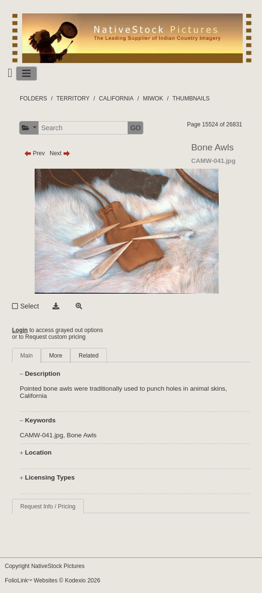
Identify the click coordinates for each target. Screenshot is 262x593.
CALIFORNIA (116, 98)
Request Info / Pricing (48, 506)
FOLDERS (33, 98)
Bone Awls (82, 435)
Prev (34, 153)
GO (135, 128)
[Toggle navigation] (26, 73)
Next (60, 153)
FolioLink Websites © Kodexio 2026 (52, 580)
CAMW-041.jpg (41, 435)
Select (29, 306)
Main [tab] (26, 355)
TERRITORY (73, 98)
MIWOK (153, 98)
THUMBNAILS (191, 98)
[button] (29, 128)
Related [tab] (88, 355)
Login (20, 330)
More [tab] (55, 355)
